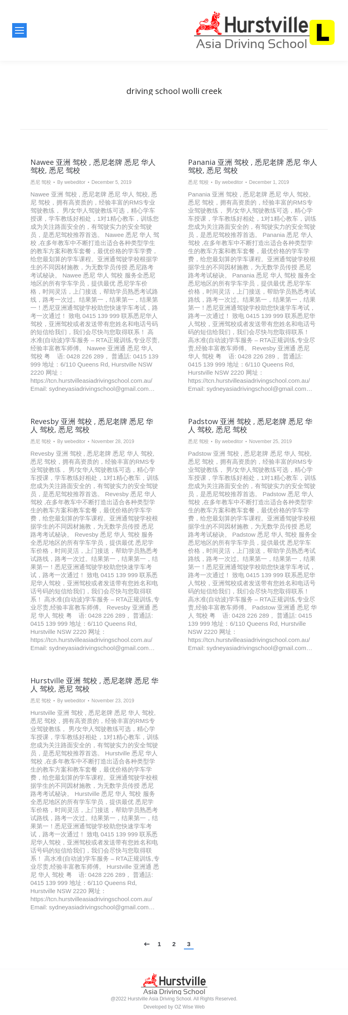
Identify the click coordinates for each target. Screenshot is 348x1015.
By (71, 182)
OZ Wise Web (190, 1007)
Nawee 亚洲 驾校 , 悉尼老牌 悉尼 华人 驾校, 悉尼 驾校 (93, 166)
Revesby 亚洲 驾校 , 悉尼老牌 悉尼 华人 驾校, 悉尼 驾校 (91, 425)
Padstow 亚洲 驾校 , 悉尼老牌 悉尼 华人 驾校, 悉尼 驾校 (250, 425)
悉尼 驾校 (40, 182)
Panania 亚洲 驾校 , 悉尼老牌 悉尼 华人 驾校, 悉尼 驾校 (252, 166)
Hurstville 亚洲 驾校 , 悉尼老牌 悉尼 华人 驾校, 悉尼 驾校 (94, 684)
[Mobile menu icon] (19, 30)
